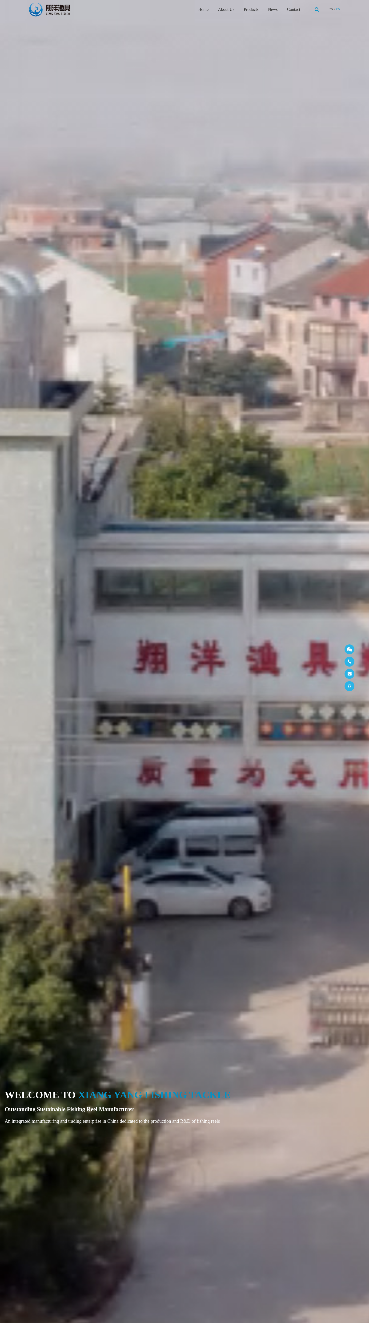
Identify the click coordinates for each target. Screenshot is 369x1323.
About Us (226, 9)
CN (331, 9)
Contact (293, 9)
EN (338, 9)
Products (251, 9)
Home (203, 9)
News (273, 9)
